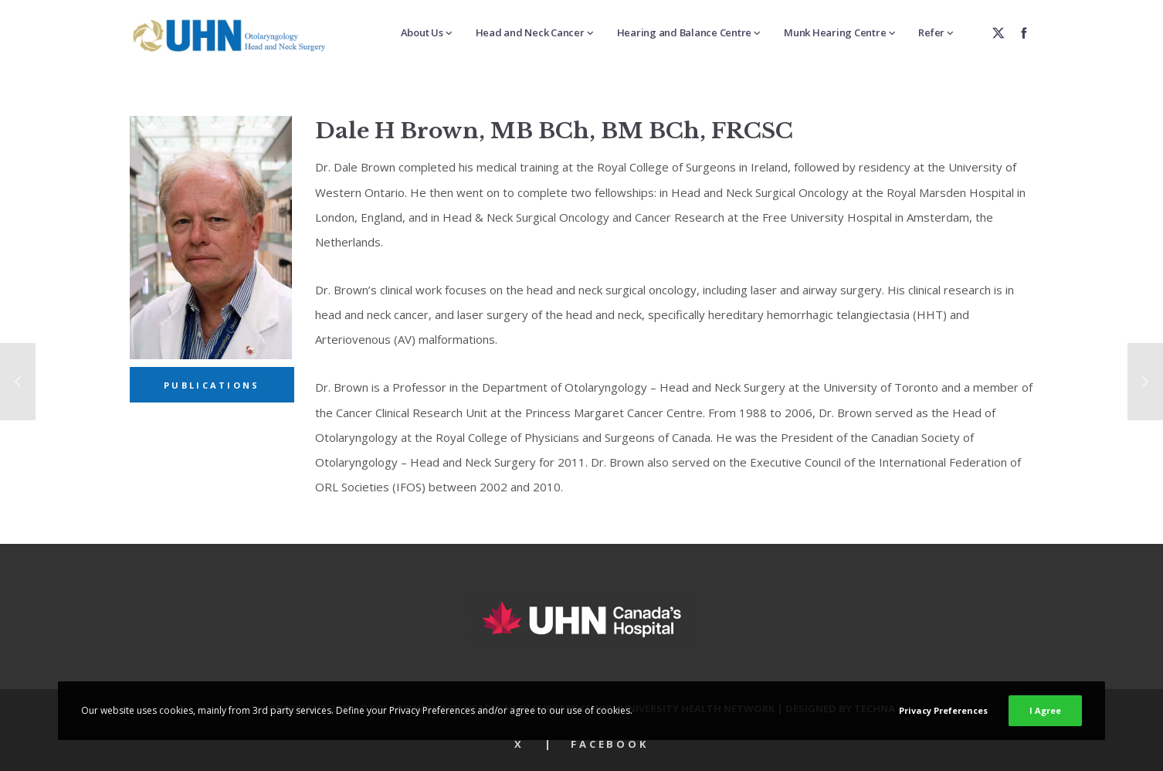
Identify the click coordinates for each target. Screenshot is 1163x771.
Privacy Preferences (943, 710)
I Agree (1045, 710)
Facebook (610, 744)
